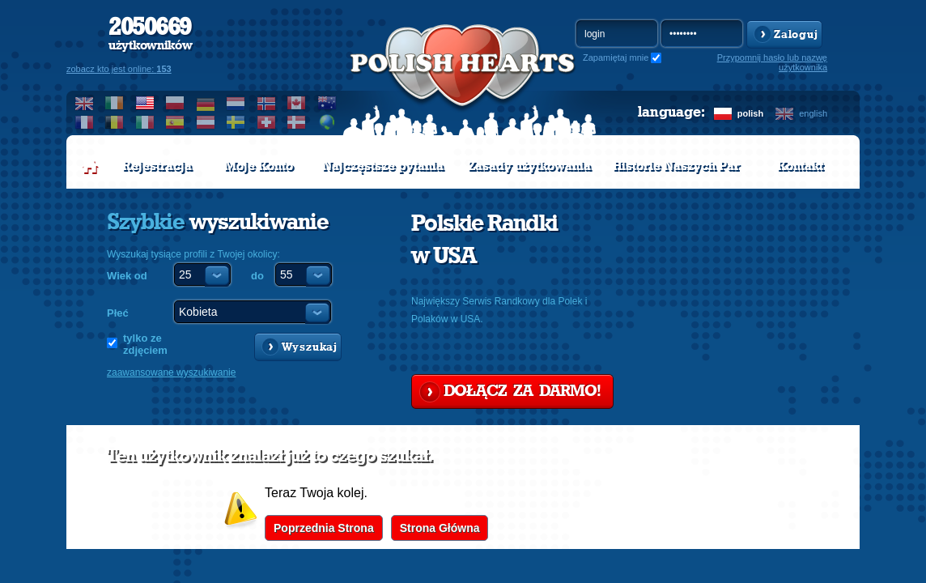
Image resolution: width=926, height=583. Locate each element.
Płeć (118, 313)
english (813, 113)
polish (750, 113)
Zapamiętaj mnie (615, 57)
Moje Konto (258, 166)
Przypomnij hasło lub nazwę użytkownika (772, 62)
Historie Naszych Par (676, 166)
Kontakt (800, 166)
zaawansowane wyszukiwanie (171, 372)
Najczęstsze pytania (383, 166)
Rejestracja (157, 166)
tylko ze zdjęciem (145, 344)
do (257, 276)
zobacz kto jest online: (119, 69)
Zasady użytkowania (529, 166)
